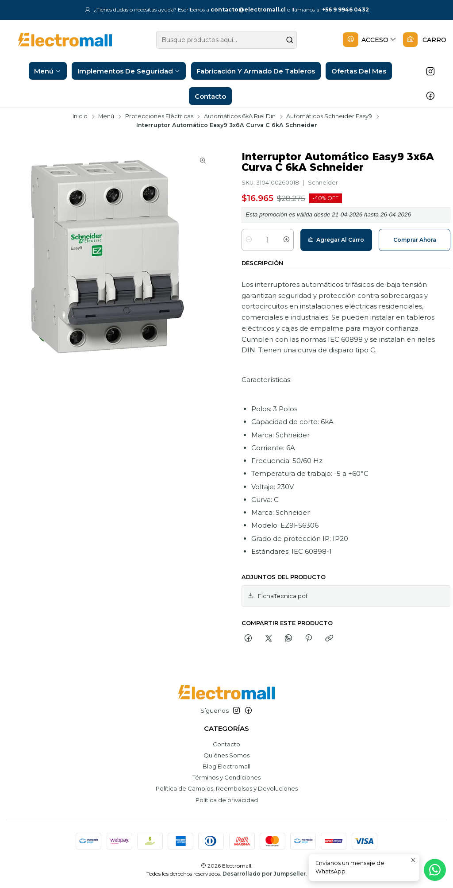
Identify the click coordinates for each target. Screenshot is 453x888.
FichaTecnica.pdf (277, 595)
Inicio (80, 117)
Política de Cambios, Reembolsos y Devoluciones (227, 788)
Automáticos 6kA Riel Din (240, 117)
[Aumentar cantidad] (286, 240)
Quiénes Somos (226, 755)
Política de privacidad (227, 799)
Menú (106, 117)
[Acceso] (370, 40)
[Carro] (424, 40)
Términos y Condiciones (226, 777)
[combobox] (226, 40)
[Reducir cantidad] (249, 240)
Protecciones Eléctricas (159, 117)
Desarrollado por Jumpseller (264, 873)
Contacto (226, 744)
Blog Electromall (226, 766)
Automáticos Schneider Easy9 (329, 117)
